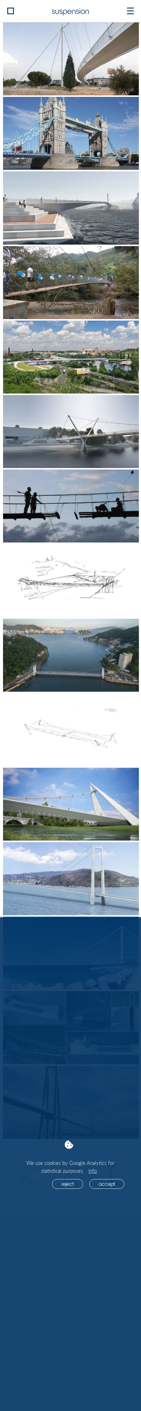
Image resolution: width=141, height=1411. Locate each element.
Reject (67, 1183)
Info (92, 1171)
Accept (107, 1183)
